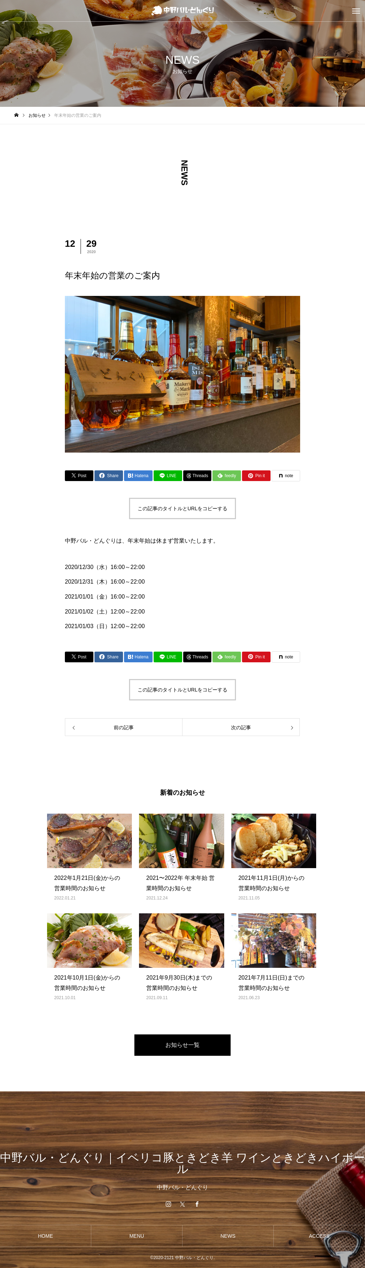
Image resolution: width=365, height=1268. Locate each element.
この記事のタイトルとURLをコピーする (182, 508)
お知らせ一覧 (182, 1045)
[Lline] (168, 475)
